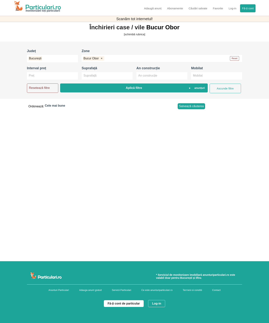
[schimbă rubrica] (134, 34)
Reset (234, 58)
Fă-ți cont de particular (124, 303)
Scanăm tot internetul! (134, 19)
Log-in (156, 303)
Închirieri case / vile (117, 27)
